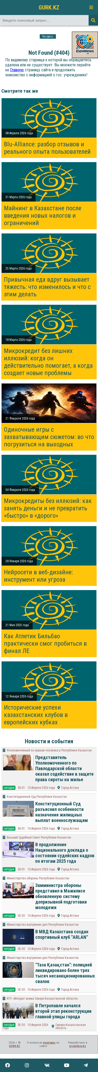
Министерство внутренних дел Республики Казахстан (43, 924)
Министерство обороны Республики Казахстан (38, 878)
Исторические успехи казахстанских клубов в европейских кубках (36, 715)
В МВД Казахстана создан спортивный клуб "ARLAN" (61, 934)
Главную (17, 69)
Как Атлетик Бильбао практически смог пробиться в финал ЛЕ (45, 643)
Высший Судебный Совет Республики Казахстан (39, 837)
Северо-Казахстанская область (70, 1026)
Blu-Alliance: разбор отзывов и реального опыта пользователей (47, 148)
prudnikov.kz (77, 1046)
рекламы (49, 1042)
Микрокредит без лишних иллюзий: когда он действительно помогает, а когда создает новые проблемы (48, 362)
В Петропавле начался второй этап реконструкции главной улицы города (63, 1011)
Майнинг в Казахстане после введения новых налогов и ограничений (42, 216)
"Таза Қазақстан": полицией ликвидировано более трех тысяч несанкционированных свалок (65, 973)
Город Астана (70, 787)
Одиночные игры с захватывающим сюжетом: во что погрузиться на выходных (49, 437)
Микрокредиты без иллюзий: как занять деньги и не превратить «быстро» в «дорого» (48, 508)
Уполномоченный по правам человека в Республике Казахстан (49, 750)
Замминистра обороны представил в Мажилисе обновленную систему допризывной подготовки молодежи (61, 896)
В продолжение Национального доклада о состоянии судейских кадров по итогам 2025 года (64, 853)
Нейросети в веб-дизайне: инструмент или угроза (38, 576)
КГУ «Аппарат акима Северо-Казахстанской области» (42, 998)
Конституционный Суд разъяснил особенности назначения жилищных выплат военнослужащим (61, 812)
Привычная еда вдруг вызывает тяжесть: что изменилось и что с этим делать (47, 287)
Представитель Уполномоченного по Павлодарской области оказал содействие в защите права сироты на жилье (64, 768)
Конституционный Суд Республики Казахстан (37, 796)
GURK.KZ (49, 7)
